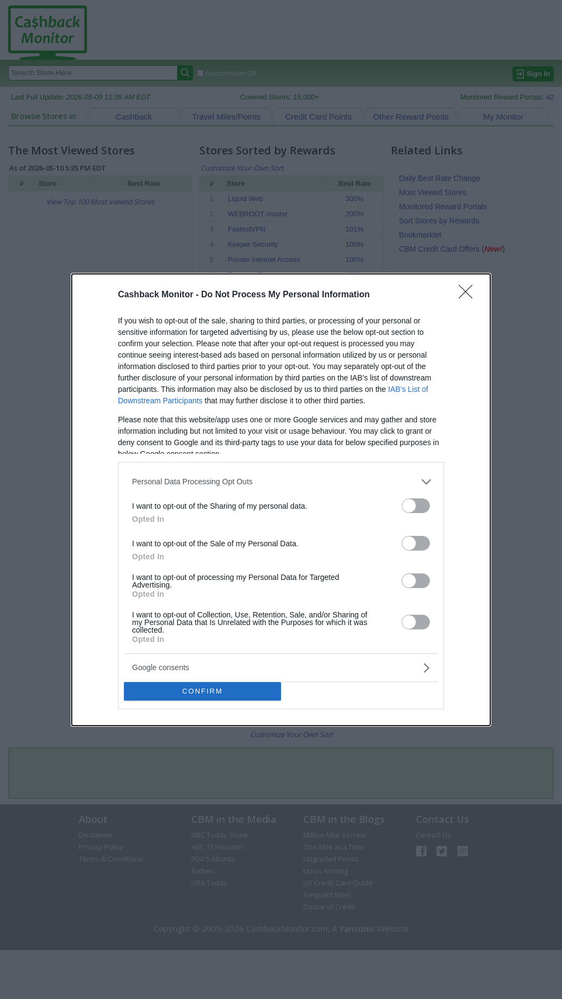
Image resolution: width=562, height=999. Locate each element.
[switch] (416, 505)
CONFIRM (202, 691)
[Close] (469, 295)
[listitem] (281, 482)
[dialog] (281, 500)
